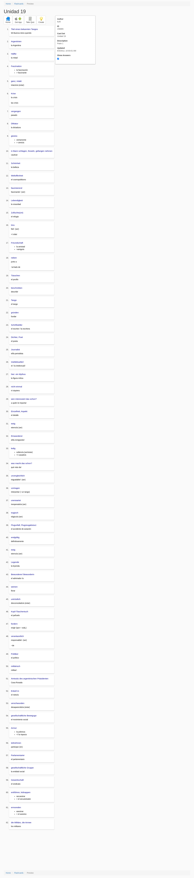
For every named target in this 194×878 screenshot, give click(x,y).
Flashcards (18, 4)
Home (8, 4)
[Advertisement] (76, 90)
